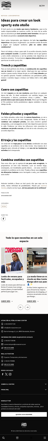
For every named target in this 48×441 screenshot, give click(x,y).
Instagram (10, 374)
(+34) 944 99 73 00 (9, 324)
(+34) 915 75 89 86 (9, 341)
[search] (3, 437)
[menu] (45, 438)
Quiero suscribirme (24, 414)
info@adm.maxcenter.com (12, 328)
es (40, 6)
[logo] (12, 5)
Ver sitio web (9, 347)
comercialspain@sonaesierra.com (15, 344)
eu (43, 6)
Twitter (6, 374)
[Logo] (24, 425)
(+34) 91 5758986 (9, 361)
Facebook (2, 374)
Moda (4, 206)
